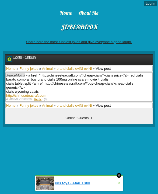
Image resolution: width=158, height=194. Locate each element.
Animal (47, 69)
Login (17, 57)
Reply (38, 99)
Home (11, 69)
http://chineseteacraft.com (26, 95)
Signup (30, 57)
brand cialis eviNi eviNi (74, 69)
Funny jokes (29, 69)
